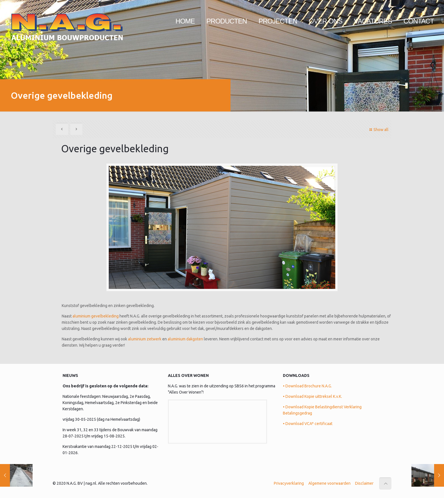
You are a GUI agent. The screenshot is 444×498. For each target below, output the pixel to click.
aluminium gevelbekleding (95, 316)
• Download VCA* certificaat (307, 423)
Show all (378, 129)
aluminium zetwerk (144, 339)
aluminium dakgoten (185, 339)
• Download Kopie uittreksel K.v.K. (312, 396)
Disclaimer (364, 483)
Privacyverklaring (289, 483)
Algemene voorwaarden (329, 483)
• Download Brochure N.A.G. (307, 386)
